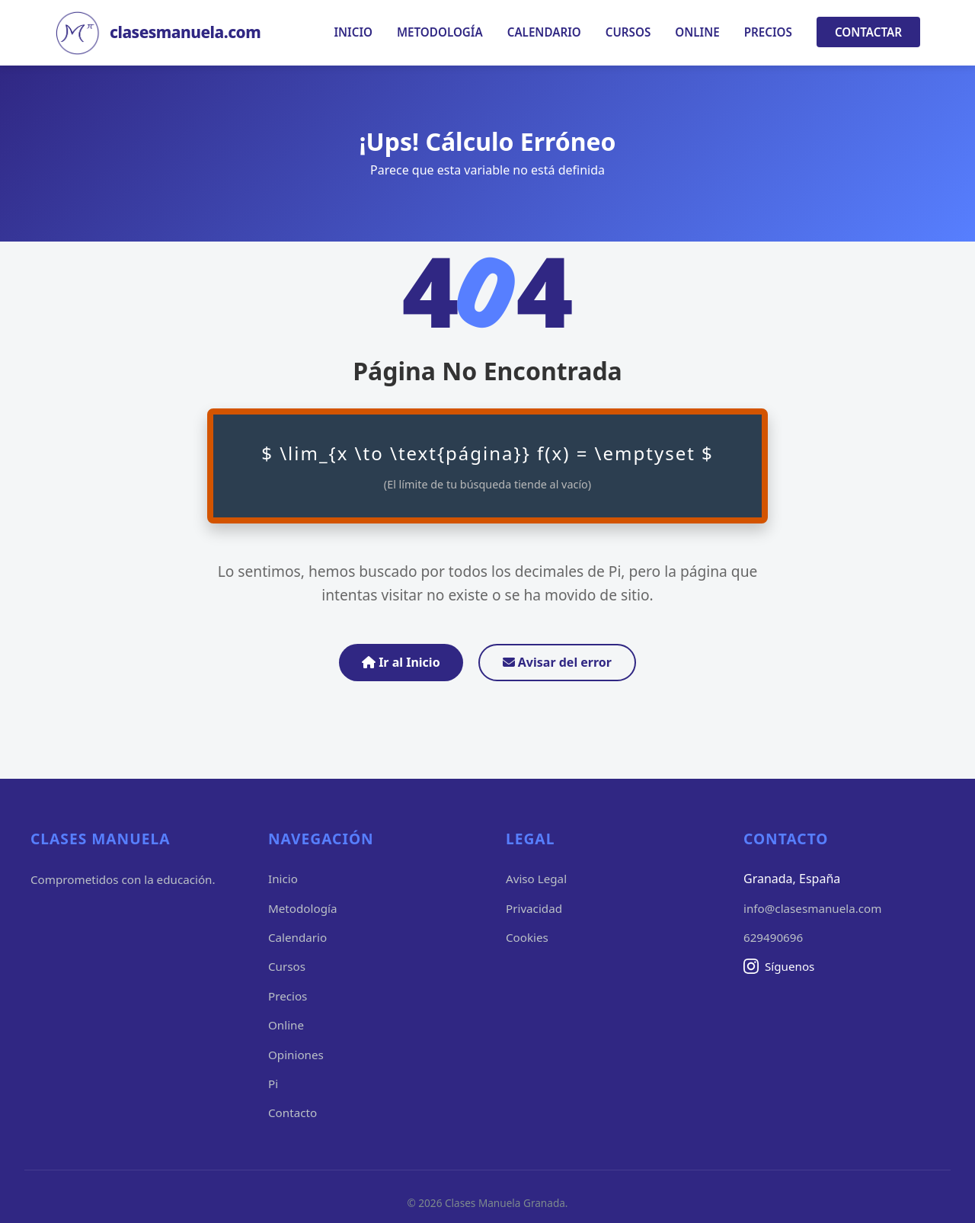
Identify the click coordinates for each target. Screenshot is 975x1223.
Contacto (292, 1112)
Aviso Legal (536, 878)
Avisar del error (557, 662)
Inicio (353, 32)
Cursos (628, 32)
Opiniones (296, 1054)
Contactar (868, 32)
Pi (273, 1083)
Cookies (527, 937)
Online (697, 32)
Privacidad (534, 908)
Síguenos (778, 966)
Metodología (440, 32)
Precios (768, 32)
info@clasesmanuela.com (812, 908)
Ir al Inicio (401, 662)
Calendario (544, 32)
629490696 (773, 937)
